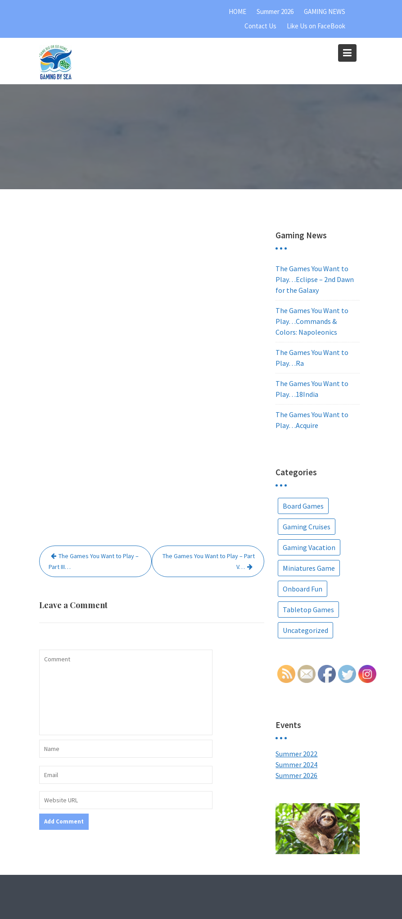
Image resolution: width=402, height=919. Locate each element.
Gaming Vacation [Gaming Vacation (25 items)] (309, 547)
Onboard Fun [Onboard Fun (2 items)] (302, 588)
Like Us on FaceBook (316, 26)
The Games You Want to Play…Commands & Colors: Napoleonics (312, 321)
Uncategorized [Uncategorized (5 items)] (305, 630)
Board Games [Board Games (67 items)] (303, 505)
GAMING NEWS (324, 11)
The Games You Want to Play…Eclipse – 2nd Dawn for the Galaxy (315, 279)
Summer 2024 (296, 764)
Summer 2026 (275, 11)
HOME (237, 11)
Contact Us (260, 26)
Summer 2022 (296, 753)
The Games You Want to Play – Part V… (209, 561)
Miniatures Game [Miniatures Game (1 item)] (309, 568)
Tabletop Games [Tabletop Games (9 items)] (308, 609)
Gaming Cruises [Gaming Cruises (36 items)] (306, 526)
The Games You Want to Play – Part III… (94, 561)
